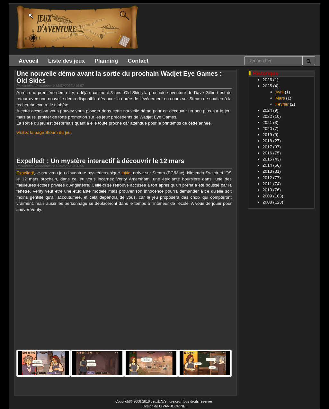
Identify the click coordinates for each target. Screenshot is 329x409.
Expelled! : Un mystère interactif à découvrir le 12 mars (100, 160)
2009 (267, 196)
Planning (106, 60)
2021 (267, 122)
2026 (267, 79)
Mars (280, 98)
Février (282, 104)
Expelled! (25, 172)
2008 (267, 202)
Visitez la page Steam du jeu (43, 132)
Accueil (29, 60)
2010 (267, 189)
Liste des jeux (66, 60)
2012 (267, 177)
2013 (267, 171)
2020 (267, 128)
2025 (267, 85)
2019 (267, 134)
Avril (279, 92)
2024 (267, 110)
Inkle (125, 172)
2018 (267, 140)
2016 (267, 153)
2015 (267, 159)
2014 (267, 165)
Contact (138, 60)
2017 (267, 146)
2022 (267, 116)
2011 (267, 183)
